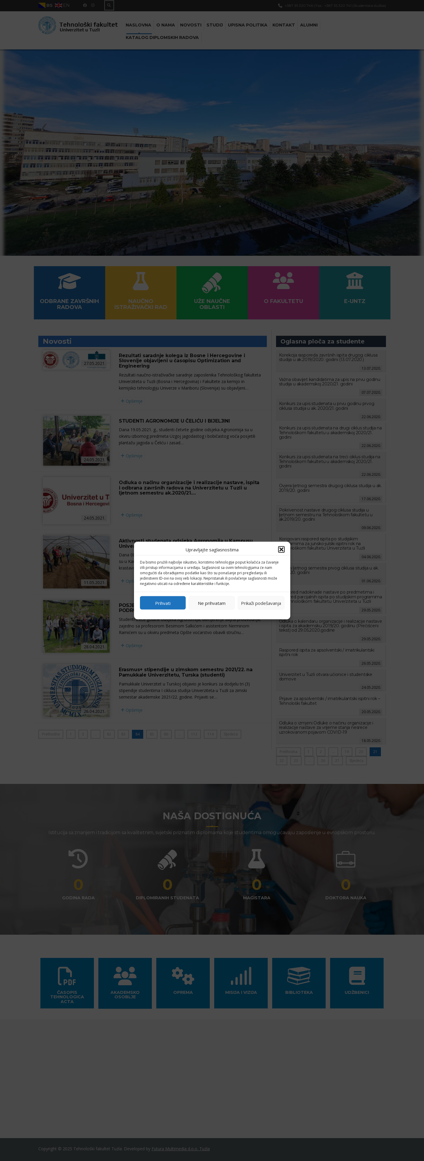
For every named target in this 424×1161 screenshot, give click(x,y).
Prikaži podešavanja (261, 603)
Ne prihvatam (212, 603)
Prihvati (163, 603)
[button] (281, 550)
